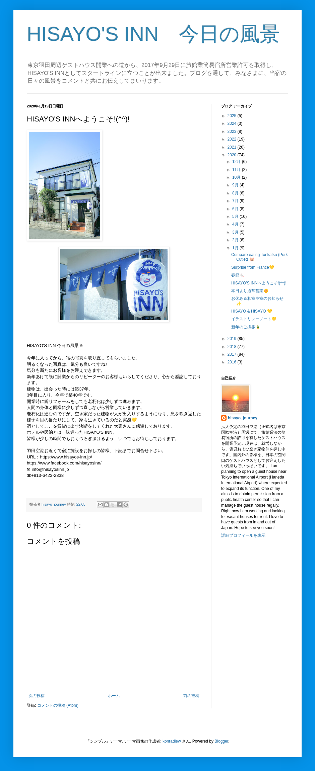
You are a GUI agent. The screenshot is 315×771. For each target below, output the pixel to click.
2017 (233, 354)
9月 (236, 185)
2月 (236, 240)
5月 (236, 216)
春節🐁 (237, 275)
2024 (233, 123)
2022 (233, 139)
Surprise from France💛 (252, 267)
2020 (233, 155)
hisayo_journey (242, 418)
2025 (233, 115)
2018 (233, 346)
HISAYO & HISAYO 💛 (251, 311)
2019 (233, 338)
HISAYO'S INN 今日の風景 (153, 34)
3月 (236, 232)
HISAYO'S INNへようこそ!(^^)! (259, 283)
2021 (233, 147)
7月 (236, 200)
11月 (237, 169)
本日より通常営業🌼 (249, 290)
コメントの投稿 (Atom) (57, 705)
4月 (236, 224)
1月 (236, 248)
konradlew (172, 741)
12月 (237, 161)
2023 (233, 131)
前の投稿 (191, 695)
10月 (237, 177)
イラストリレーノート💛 (253, 319)
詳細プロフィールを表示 (243, 535)
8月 (236, 193)
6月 (236, 208)
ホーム (114, 695)
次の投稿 (36, 695)
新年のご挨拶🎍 (245, 327)
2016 (233, 362)
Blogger (221, 741)
